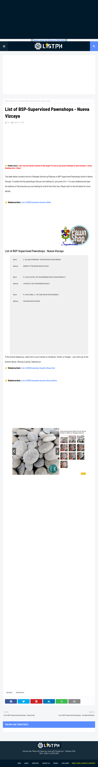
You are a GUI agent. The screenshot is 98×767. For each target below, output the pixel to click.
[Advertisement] (49, 19)
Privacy (55, 763)
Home (7, 101)
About (26, 763)
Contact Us (46, 763)
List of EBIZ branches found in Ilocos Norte (39, 380)
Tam (8, 122)
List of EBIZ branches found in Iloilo (36, 202)
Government (20, 692)
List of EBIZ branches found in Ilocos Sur (38, 368)
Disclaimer (65, 763)
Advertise (35, 763)
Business (13, 101)
